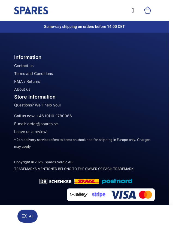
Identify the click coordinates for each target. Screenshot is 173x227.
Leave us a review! (30, 131)
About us (22, 89)
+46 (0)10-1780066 (54, 116)
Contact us (24, 65)
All (27, 216)
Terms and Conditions (33, 73)
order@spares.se (42, 123)
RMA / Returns (27, 81)
